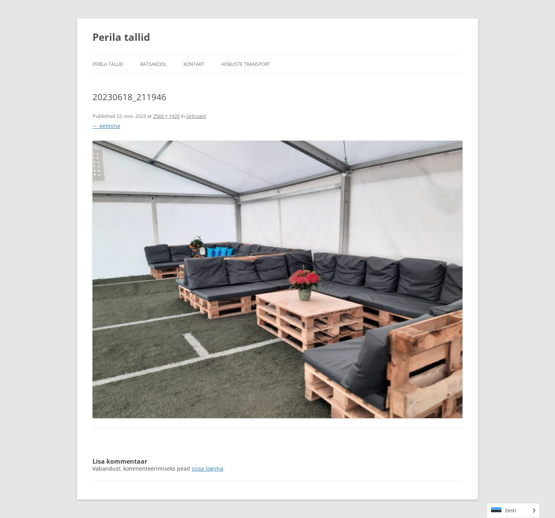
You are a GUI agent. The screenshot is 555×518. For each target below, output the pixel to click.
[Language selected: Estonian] (513, 510)
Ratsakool (153, 64)
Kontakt (193, 64)
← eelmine (106, 126)
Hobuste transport (245, 64)
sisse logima (207, 468)
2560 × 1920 (166, 116)
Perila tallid (121, 37)
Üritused (196, 116)
